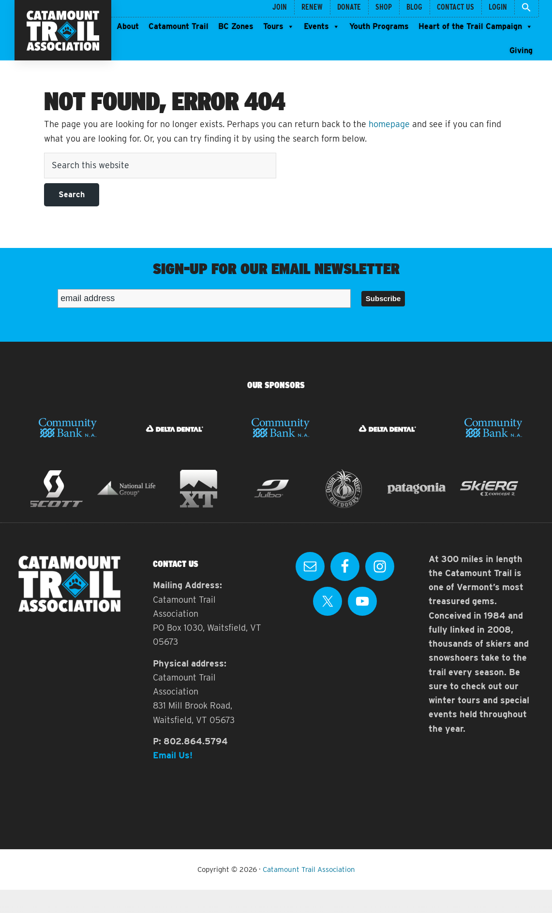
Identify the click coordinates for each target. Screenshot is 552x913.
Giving (521, 50)
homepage (389, 124)
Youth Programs (379, 26)
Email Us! (173, 755)
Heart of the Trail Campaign (475, 26)
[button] (526, 8)
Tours (278, 26)
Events (322, 26)
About (128, 26)
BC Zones (236, 26)
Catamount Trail (179, 26)
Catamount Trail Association (309, 869)
